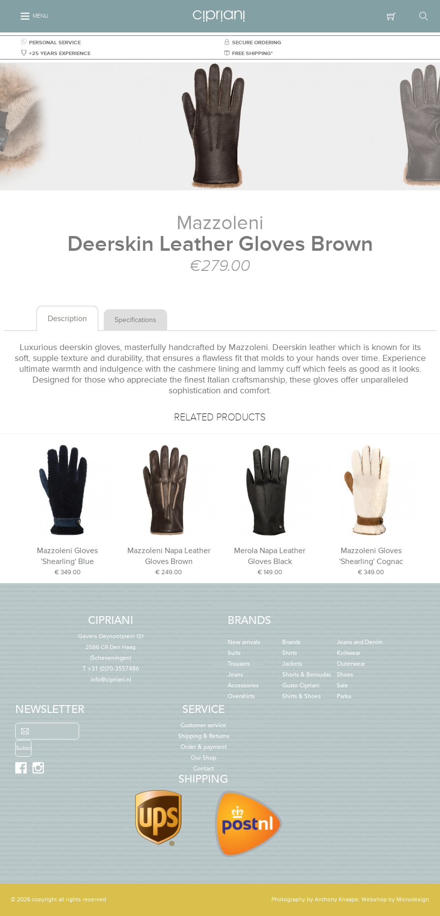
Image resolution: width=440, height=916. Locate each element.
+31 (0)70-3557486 (113, 669)
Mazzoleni (220, 223)
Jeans (235, 675)
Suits (234, 653)
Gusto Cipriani (301, 686)
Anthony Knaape (336, 899)
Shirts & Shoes (301, 697)
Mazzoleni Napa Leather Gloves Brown (168, 556)
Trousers (239, 664)
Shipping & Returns (203, 736)
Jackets (292, 664)
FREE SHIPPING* (248, 53)
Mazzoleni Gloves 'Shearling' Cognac (371, 556)
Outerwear (351, 664)
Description (67, 319)
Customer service (203, 726)
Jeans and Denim (359, 643)
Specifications (135, 320)
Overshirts (241, 697)
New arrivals (244, 643)
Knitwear (348, 653)
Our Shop (203, 758)
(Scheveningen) (111, 647)
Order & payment (203, 747)
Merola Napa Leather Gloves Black (269, 556)
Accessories (243, 686)
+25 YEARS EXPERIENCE (55, 53)
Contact (203, 769)
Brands (291, 643)
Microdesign (412, 899)
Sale (342, 686)
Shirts (289, 653)
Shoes (345, 675)
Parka (344, 697)
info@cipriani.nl (110, 680)
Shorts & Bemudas (306, 675)
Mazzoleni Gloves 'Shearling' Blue (67, 556)
